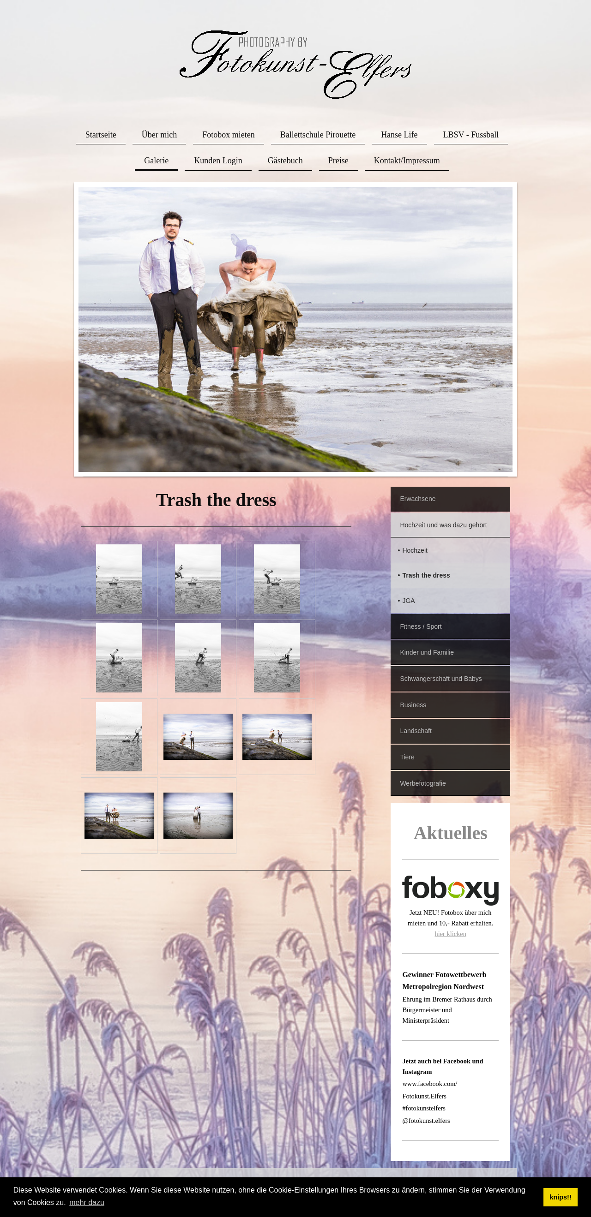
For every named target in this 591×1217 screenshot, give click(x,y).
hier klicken (450, 933)
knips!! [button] (561, 1197)
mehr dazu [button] (86, 1202)
